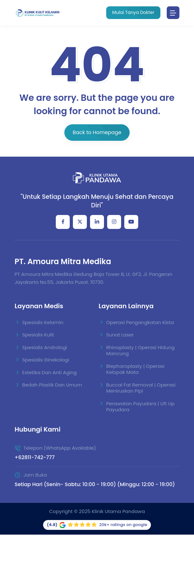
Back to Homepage (97, 132)
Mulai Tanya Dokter (133, 12)
